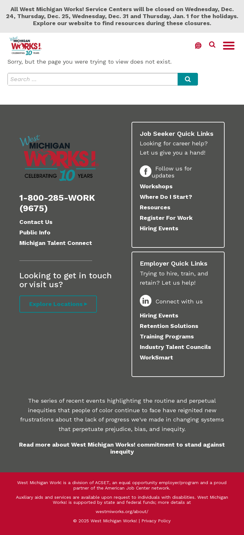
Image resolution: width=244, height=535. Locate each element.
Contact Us (35, 222)
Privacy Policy (156, 520)
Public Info (35, 232)
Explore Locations (56, 304)
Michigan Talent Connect (55, 243)
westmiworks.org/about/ (122, 511)
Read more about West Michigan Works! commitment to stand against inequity (122, 448)
